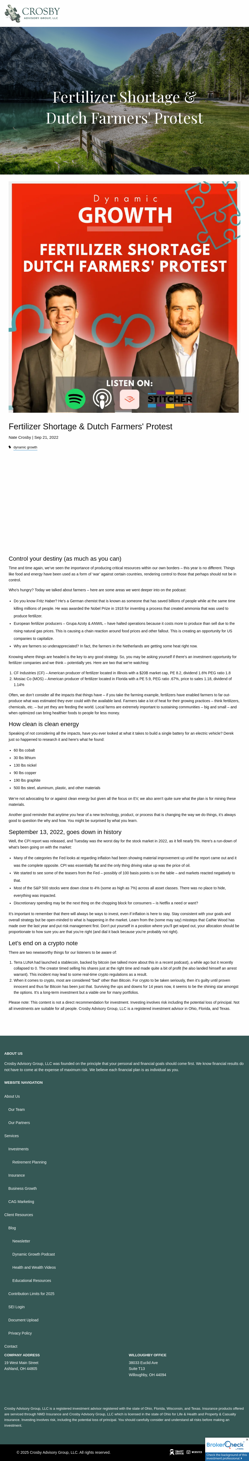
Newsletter (21, 1241)
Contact (10, 1346)
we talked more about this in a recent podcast (149, 962)
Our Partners (19, 1123)
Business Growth (22, 1188)
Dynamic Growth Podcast (33, 1254)
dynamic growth (25, 447)
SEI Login (16, 1307)
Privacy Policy (20, 1333)
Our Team (16, 1109)
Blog (12, 1228)
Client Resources (18, 1215)
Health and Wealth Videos (34, 1267)
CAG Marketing (21, 1201)
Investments (18, 1149)
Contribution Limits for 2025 (31, 1294)
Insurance (16, 1175)
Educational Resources (31, 1280)
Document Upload (23, 1320)
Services (11, 1136)
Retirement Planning (29, 1162)
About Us (12, 1096)
